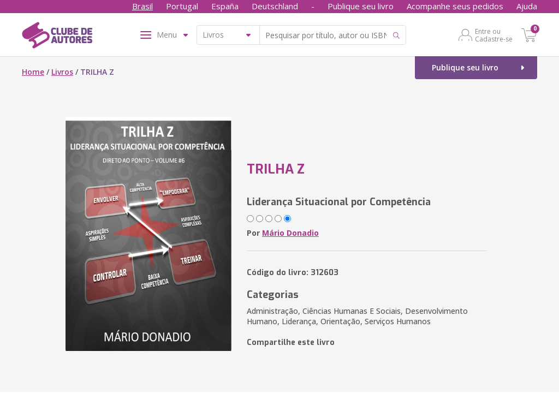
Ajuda (526, 6)
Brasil (142, 6)
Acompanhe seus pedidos (455, 6)
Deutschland (275, 6)
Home (33, 72)
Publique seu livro (361, 6)
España (225, 6)
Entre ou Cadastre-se (494, 35)
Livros (62, 72)
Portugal (182, 6)
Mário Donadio (290, 233)
